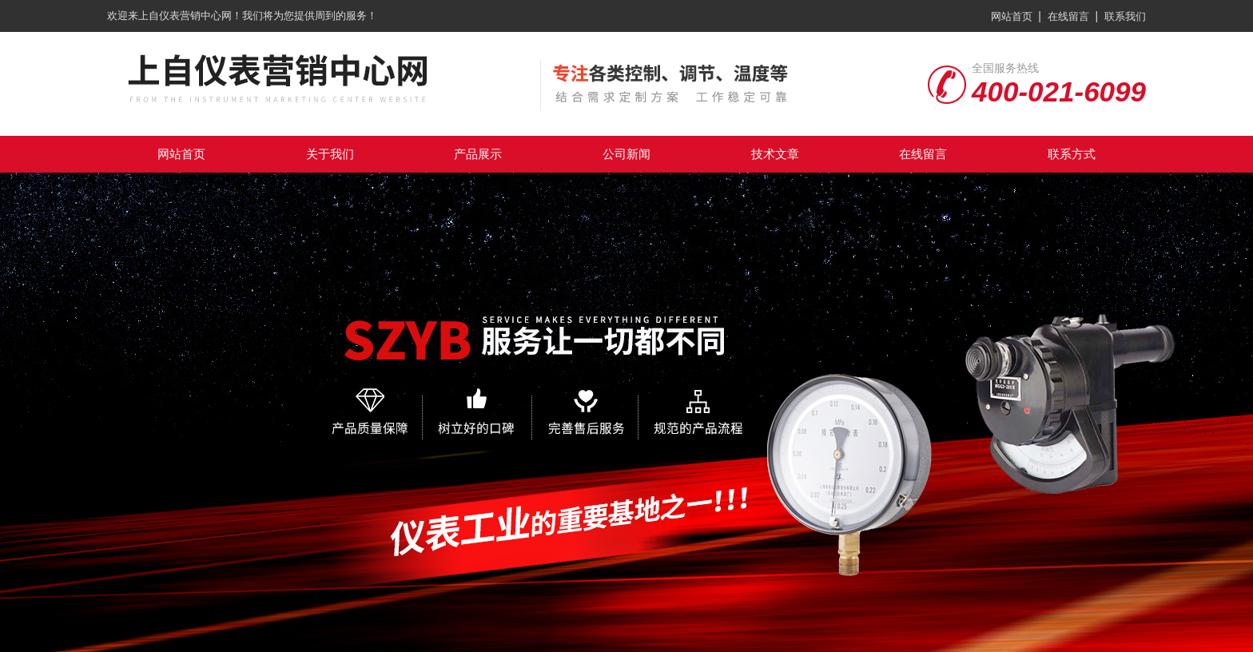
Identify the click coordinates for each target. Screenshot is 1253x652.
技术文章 (775, 154)
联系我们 (1125, 16)
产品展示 (478, 154)
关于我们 (330, 154)
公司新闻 (626, 154)
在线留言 (1068, 16)
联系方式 (1072, 154)
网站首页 (1011, 16)
